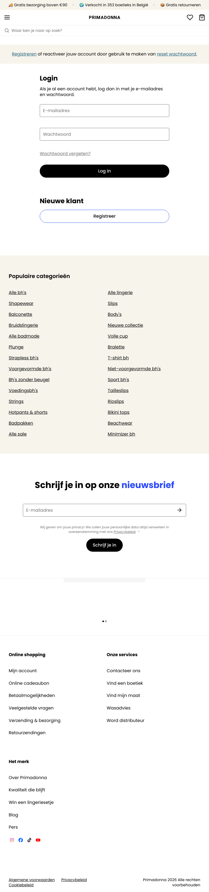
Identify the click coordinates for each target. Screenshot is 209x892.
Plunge (16, 347)
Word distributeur (126, 721)
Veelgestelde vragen (31, 708)
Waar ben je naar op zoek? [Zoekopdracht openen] (33, 30)
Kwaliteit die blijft (27, 790)
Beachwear (120, 423)
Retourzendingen (27, 733)
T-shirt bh (118, 358)
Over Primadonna (28, 778)
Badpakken (21, 423)
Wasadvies (119, 708)
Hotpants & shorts (28, 412)
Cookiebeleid (21, 885)
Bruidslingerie (23, 325)
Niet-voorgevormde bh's (134, 369)
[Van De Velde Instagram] (12, 841)
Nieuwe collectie (125, 325)
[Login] (190, 17)
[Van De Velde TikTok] (29, 841)
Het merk (19, 761)
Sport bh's (118, 379)
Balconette (20, 314)
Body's (115, 314)
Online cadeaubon (29, 683)
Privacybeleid (125, 532)
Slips (113, 303)
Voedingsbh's (23, 390)
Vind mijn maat (123, 696)
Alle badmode (24, 336)
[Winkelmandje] (202, 17)
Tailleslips (118, 390)
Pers (13, 827)
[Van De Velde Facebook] (20, 841)
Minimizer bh (121, 434)
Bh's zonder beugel (29, 379)
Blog (13, 815)
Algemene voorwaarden (32, 879)
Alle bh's (17, 292)
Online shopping (27, 655)
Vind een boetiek (125, 683)
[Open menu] (7, 17)
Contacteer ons (123, 671)
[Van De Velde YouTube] (38, 841)
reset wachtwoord (176, 54)
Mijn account (23, 671)
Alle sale (18, 434)
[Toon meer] (139, 532)
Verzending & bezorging (34, 721)
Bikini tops (119, 412)
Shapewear (21, 303)
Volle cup (118, 336)
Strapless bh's (24, 358)
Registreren (24, 54)
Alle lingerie (120, 292)
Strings (16, 401)
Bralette (116, 347)
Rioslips (116, 401)
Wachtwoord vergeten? (65, 154)
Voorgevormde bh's (30, 369)
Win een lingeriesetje (31, 802)
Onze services (122, 655)
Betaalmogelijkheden (32, 696)
